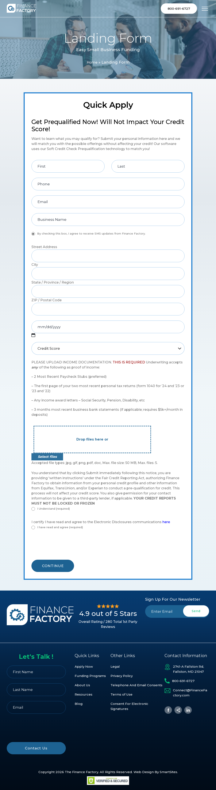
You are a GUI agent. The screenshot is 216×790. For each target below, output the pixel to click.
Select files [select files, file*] (47, 457)
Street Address (44, 248)
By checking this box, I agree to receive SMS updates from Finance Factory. (91, 234)
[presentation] (63, 547)
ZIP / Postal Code (46, 301)
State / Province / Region (52, 283)
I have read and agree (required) (60, 527)
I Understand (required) (53, 509)
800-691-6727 (179, 9)
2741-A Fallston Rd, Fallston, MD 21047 (188, 669)
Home (92, 63)
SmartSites (168, 772)
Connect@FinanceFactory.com (190, 692)
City (34, 265)
